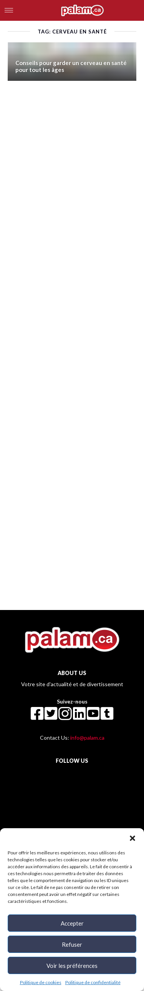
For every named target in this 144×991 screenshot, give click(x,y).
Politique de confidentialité (93, 982)
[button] (132, 838)
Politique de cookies (40, 982)
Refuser (72, 944)
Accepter (72, 923)
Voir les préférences (72, 965)
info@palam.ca (87, 737)
